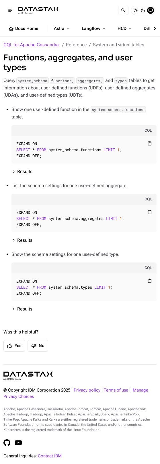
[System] (150, 10)
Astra (62, 28)
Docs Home (23, 29)
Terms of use (116, 390)
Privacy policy (87, 390)
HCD (125, 28)
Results (24, 171)
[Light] (135, 10)
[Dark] (143, 10)
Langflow (94, 28)
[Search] (123, 10)
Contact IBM (50, 456)
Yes (14, 345)
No (37, 345)
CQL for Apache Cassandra (31, 44)
